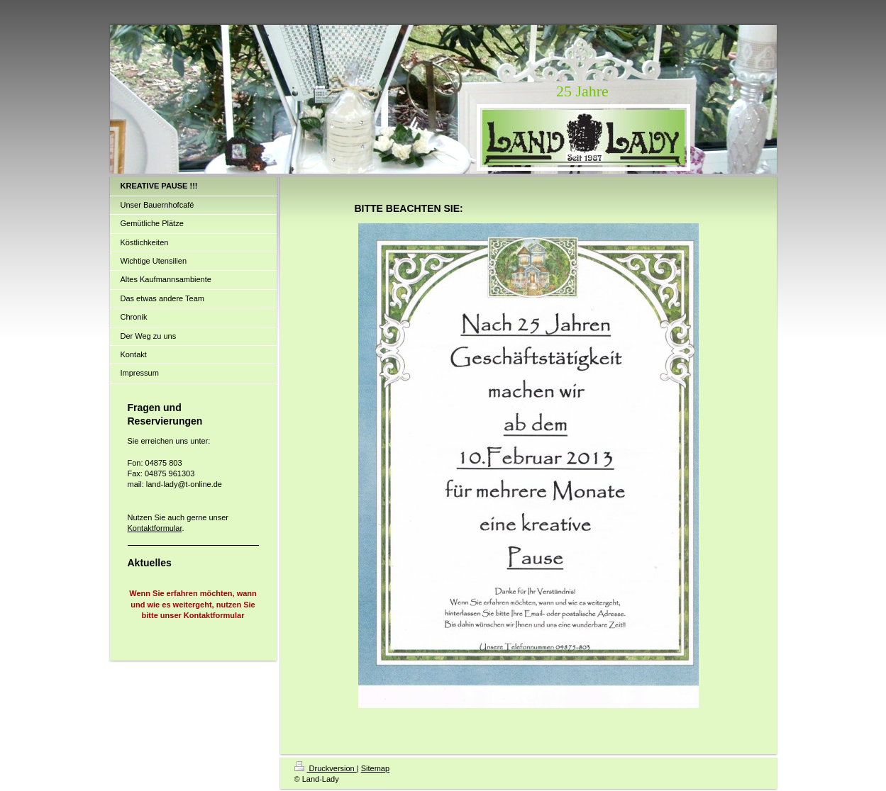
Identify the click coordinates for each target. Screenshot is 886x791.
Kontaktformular (155, 528)
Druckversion (325, 768)
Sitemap (375, 768)
